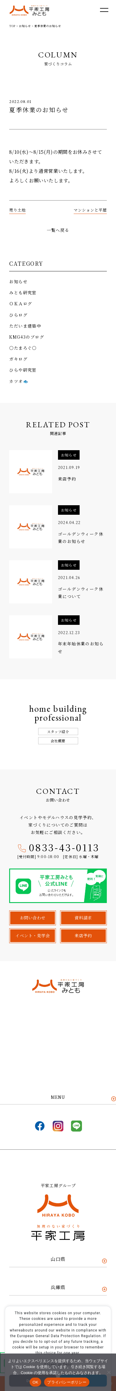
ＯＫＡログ (20, 303)
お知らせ (18, 281)
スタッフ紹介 (58, 731)
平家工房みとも (29, 10)
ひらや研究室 (22, 370)
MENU (58, 1097)
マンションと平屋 (90, 210)
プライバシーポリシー (66, 1382)
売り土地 (17, 210)
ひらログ (18, 315)
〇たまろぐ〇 (22, 348)
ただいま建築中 (25, 326)
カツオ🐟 (18, 381)
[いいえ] (109, 1372)
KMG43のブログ (26, 337)
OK (35, 1382)
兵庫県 (58, 1287)
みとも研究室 (22, 292)
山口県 (58, 1259)
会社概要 (58, 740)
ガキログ (18, 359)
